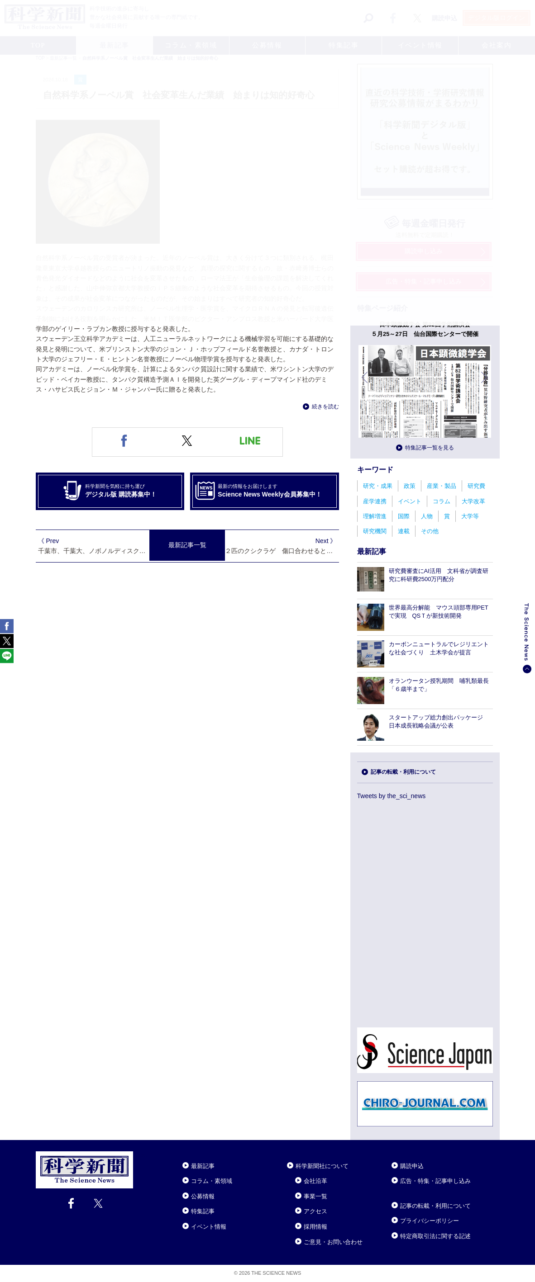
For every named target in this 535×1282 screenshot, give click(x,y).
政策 (410, 486)
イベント (409, 501)
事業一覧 (315, 1196)
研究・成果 (377, 486)
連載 (404, 531)
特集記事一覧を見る (429, 448)
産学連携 (375, 501)
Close (141, 1155)
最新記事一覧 (187, 545)
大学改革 (473, 501)
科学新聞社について (322, 1166)
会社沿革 (315, 1181)
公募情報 (203, 1196)
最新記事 (203, 1166)
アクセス (315, 1211)
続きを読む (325, 406)
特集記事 (203, 1211)
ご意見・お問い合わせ (333, 1242)
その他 (430, 531)
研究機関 (375, 531)
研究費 (476, 486)
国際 (404, 516)
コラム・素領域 (211, 1181)
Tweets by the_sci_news (391, 795)
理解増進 (375, 516)
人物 (427, 516)
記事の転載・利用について (403, 772)
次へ (484, 384)
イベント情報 (208, 1226)
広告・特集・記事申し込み (435, 1181)
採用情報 (315, 1226)
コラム (441, 501)
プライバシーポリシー (429, 1220)
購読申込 (412, 1166)
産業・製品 (441, 486)
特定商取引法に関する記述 (435, 1236)
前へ (365, 384)
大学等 (470, 516)
